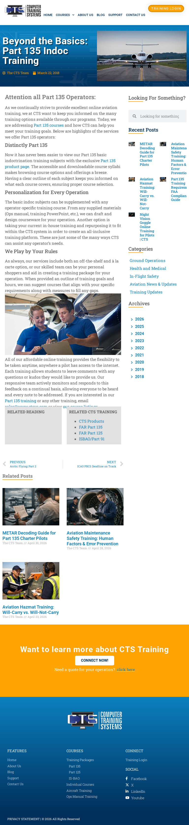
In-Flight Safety (144, 276)
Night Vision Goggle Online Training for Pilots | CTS (147, 227)
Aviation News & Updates (153, 284)
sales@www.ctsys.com (26, 406)
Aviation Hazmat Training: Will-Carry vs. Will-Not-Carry (30, 609)
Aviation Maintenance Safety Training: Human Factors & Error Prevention (92, 538)
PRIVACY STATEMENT (23, 819)
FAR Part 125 (90, 159)
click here (126, 669)
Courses (65, 14)
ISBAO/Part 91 (92, 165)
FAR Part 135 (90, 153)
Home (48, 15)
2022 (139, 348)
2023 (139, 340)
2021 (139, 355)
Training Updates (146, 291)
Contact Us (135, 15)
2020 (139, 362)
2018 (139, 376)
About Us (85, 15)
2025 (139, 326)
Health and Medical (148, 268)
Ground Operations (147, 260)
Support (115, 15)
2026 (139, 319)
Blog (101, 15)
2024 (139, 333)
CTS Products (91, 148)
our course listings (80, 406)
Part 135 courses (49, 125)
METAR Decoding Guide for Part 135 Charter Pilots (29, 535)
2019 (139, 369)
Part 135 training (20, 400)
